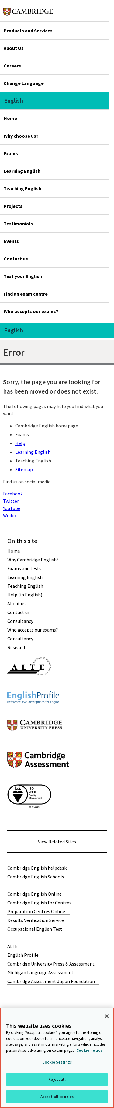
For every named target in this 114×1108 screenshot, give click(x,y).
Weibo (9, 515)
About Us (14, 48)
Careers (12, 66)
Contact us (16, 259)
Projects (13, 206)
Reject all (56, 1079)
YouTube (11, 508)
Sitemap (24, 469)
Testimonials (18, 224)
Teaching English (22, 188)
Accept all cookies (57, 1096)
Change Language (24, 83)
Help (20, 443)
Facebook (13, 494)
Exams (11, 153)
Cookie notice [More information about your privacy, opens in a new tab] (89, 1050)
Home (10, 118)
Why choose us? (21, 136)
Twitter (11, 501)
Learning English (22, 171)
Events (11, 241)
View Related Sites (57, 841)
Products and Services (28, 31)
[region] (57, 1058)
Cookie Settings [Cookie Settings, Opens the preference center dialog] (57, 1062)
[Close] (106, 1016)
